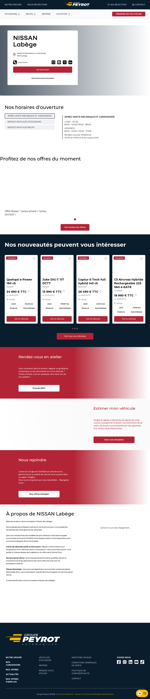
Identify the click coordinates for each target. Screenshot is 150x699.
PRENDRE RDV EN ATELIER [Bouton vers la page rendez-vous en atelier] (129, 14)
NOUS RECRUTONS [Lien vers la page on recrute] (37, 5)
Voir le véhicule (21, 319)
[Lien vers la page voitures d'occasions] (75, 336)
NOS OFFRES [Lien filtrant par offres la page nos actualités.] (12, 670)
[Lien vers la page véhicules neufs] (70, 62)
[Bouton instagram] (125, 662)
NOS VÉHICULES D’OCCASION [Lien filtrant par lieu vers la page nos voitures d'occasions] (42, 78)
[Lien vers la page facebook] (59, 62)
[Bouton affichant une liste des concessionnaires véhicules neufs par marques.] (31, 14)
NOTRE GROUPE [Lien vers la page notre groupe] (13, 5)
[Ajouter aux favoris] (34, 258)
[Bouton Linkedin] (130, 662)
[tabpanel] (85, 127)
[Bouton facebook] (119, 662)
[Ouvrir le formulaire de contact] (142, 693)
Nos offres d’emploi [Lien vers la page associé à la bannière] (39, 494)
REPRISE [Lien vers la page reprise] (43, 665)
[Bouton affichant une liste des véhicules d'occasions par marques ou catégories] (12, 14)
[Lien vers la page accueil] (77, 4)
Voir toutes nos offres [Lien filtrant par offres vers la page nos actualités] (75, 227)
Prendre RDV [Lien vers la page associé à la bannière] (39, 388)
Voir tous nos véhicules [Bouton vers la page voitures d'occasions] (75, 336)
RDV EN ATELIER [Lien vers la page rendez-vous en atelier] (42, 70)
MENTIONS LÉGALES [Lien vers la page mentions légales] (82, 657)
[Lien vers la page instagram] (65, 62)
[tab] (30, 116)
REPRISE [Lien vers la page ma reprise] (46, 14)
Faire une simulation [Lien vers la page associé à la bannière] (114, 440)
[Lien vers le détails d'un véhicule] (21, 289)
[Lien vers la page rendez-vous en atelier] (128, 14)
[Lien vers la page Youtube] (136, 662)
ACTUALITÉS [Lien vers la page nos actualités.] (12, 674)
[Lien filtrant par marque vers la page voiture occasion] (78, 639)
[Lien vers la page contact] (53, 62)
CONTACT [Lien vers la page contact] (138, 5)
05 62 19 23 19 (20, 62)
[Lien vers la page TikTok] (142, 662)
